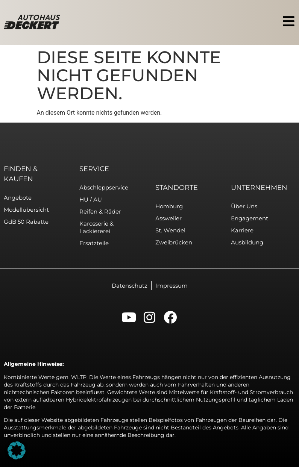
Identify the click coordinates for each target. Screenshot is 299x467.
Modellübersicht (26, 209)
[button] (16, 450)
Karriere (242, 230)
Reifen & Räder (100, 211)
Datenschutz (129, 285)
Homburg (169, 206)
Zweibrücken (173, 242)
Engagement (249, 218)
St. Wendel (170, 230)
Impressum (171, 285)
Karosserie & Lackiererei (96, 227)
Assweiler (168, 218)
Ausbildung (247, 242)
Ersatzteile (94, 243)
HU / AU (90, 199)
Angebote (18, 197)
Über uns (244, 206)
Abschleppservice (103, 187)
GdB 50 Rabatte (26, 221)
